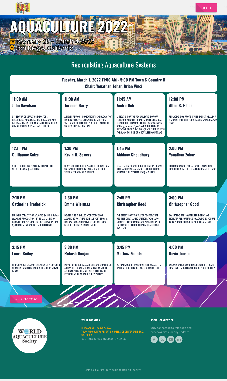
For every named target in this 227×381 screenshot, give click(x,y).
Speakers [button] (108, 7)
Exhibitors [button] (125, 7)
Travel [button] (185, 7)
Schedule (142, 7)
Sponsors (172, 7)
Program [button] (156, 7)
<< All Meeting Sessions (28, 300)
